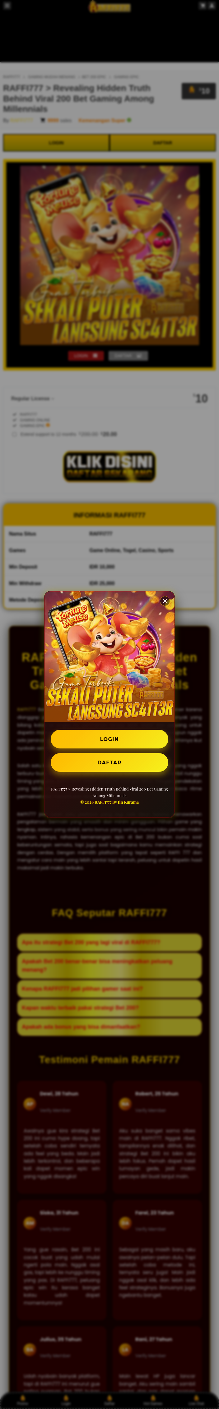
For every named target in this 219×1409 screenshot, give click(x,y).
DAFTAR (109, 762)
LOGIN (109, 739)
